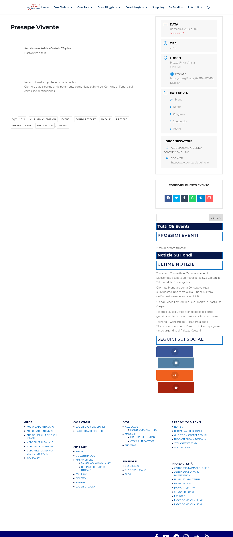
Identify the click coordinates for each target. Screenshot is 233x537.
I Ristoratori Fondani (142, 413)
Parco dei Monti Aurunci (188, 476)
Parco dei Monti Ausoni (188, 481)
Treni (128, 450)
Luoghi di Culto (85, 463)
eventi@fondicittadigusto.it (124, 532)
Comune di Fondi (184, 468)
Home (45, 7)
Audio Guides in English (40, 407)
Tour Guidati (34, 434)
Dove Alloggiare (107, 7)
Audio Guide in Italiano (40, 403)
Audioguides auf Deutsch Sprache (42, 413)
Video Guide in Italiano (40, 418)
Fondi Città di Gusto (53, 519)
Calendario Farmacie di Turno (191, 444)
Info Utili (193, 7)
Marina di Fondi (85, 436)
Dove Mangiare (134, 7)
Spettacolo (45, 125)
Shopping (158, 7)
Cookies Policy (73, 523)
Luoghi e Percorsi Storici (90, 403)
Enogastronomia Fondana (190, 415)
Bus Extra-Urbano (135, 446)
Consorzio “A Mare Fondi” (96, 439)
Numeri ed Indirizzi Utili (187, 456)
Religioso (177, 114)
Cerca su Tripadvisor (142, 417)
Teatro (175, 128)
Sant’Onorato (182, 424)
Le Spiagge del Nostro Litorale (93, 445)
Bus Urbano (132, 442)
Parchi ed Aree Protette (89, 407)
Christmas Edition (43, 119)
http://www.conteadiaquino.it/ (190, 162)
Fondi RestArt (86, 119)
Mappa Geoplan (183, 460)
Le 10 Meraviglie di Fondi (188, 407)
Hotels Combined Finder (144, 406)
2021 (22, 119)
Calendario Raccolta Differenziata (187, 450)
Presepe (122, 119)
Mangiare (130, 410)
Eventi (65, 119)
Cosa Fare (83, 7)
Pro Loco (179, 472)
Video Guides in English (40, 423)
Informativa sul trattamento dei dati (146, 523)
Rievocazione (21, 125)
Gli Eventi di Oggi (86, 432)
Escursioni (82, 450)
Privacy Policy (54, 523)
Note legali (176, 523)
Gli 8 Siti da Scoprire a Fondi (190, 411)
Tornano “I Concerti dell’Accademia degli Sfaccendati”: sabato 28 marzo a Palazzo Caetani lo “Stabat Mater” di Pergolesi (188, 278)
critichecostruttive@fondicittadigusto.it (95, 527)
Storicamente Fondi (185, 420)
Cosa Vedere (61, 7)
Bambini (80, 459)
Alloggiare (131, 403)
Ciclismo (81, 455)
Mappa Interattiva (184, 464)
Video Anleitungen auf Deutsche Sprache (40, 429)
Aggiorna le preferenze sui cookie (102, 523)
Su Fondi (174, 7)
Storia (63, 125)
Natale (106, 119)
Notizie (178, 403)
